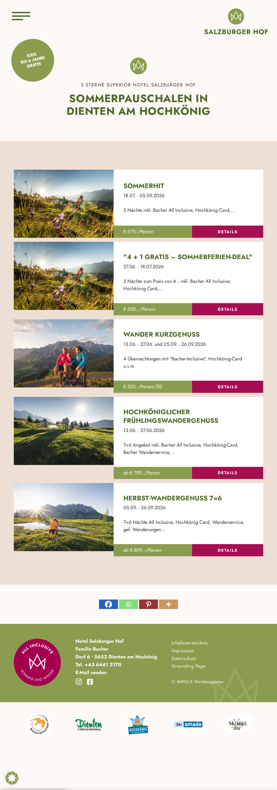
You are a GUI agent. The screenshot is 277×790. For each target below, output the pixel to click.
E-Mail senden (91, 672)
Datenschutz (184, 658)
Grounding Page (189, 666)
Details (228, 232)
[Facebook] (108, 604)
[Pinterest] (148, 604)
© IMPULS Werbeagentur (198, 681)
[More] (168, 604)
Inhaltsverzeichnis (190, 643)
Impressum (183, 650)
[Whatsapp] (128, 604)
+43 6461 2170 (102, 664)
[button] (12, 778)
